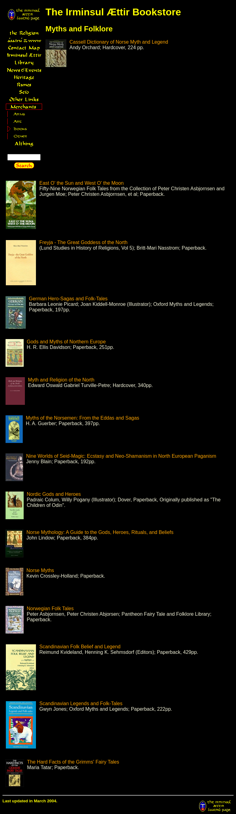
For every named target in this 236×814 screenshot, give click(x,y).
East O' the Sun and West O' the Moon (81, 183)
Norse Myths (40, 570)
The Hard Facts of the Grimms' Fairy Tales (73, 762)
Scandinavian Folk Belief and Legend (79, 646)
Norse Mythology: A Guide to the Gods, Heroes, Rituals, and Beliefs (99, 532)
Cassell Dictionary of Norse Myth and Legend (118, 42)
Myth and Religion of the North (61, 379)
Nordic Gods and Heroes (54, 494)
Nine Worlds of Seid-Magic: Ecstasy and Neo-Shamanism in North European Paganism (121, 456)
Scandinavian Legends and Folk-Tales (80, 703)
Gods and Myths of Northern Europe (66, 341)
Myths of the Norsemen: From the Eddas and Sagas (82, 418)
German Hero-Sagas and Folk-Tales (68, 298)
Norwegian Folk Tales (50, 608)
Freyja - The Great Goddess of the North (83, 242)
